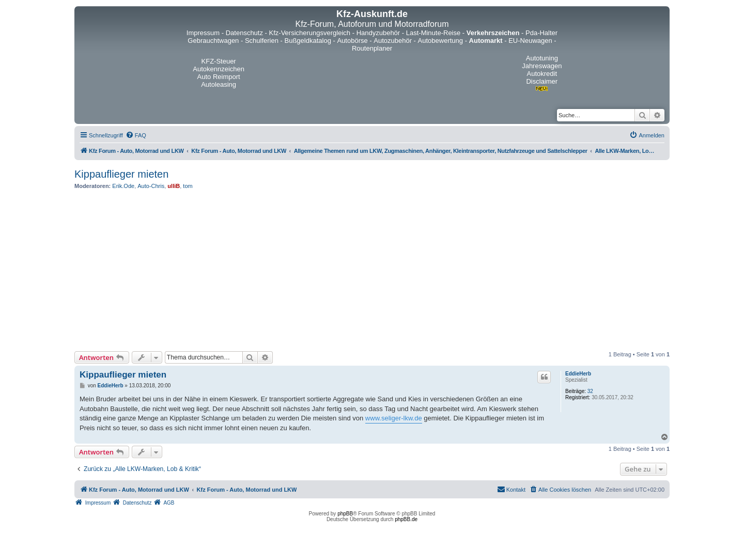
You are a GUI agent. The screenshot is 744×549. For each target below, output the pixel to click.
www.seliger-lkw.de (393, 418)
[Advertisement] (372, 270)
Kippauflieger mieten (121, 174)
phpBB (345, 513)
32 (590, 391)
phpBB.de (406, 519)
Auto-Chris (150, 186)
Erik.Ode (123, 186)
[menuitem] (136, 135)
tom (187, 186)
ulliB (173, 186)
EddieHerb (578, 374)
